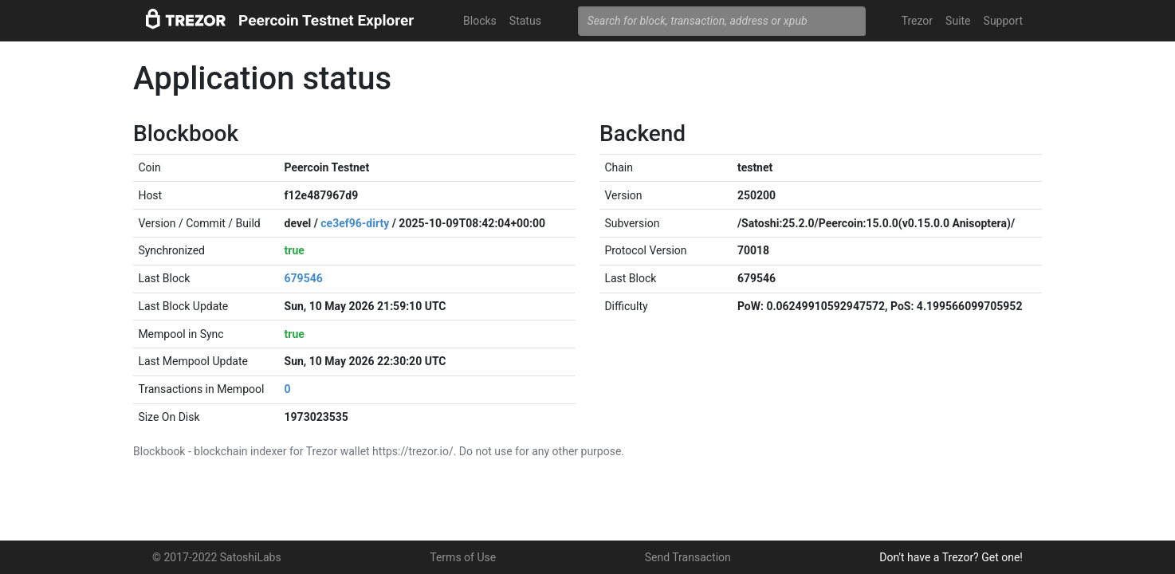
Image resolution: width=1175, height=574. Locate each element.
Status (525, 20)
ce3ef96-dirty (354, 223)
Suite (957, 20)
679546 (304, 278)
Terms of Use (463, 557)
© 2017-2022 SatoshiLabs (216, 557)
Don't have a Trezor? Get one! (951, 557)
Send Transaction (688, 557)
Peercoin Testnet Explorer (326, 20)
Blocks (480, 20)
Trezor (917, 20)
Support (1003, 20)
